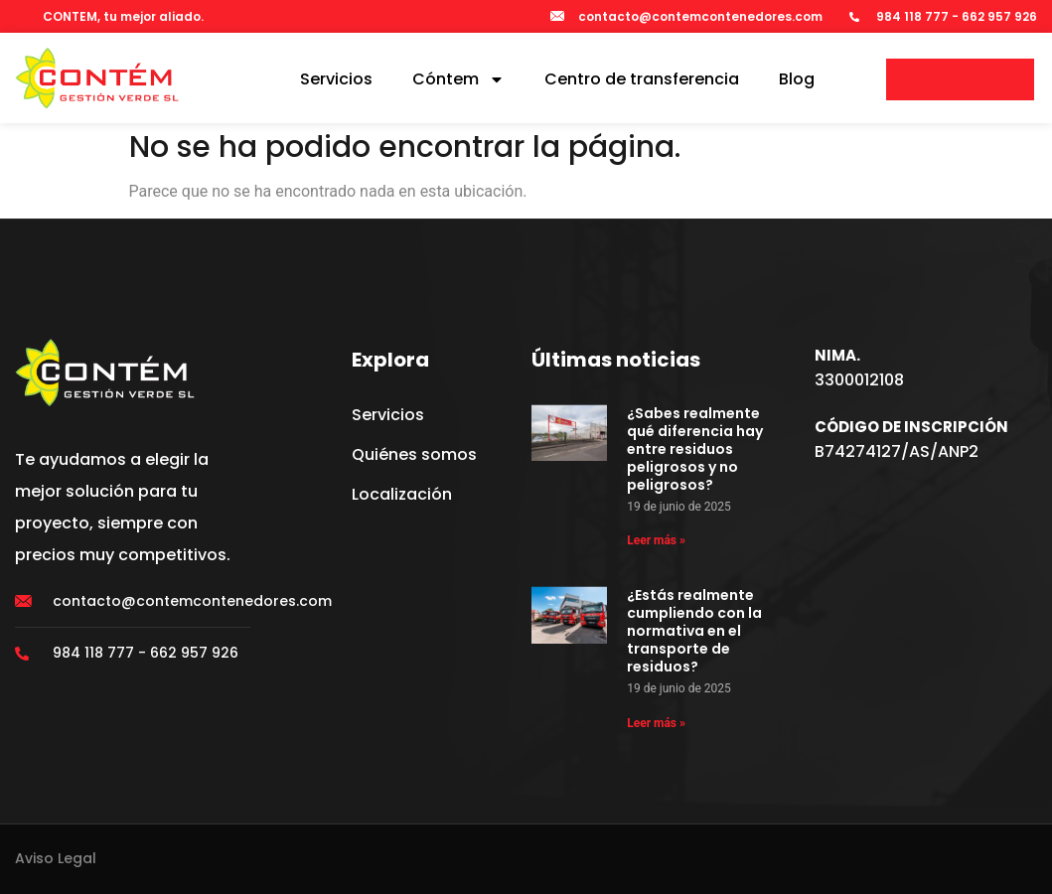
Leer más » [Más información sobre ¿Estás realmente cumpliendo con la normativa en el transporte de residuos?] (656, 723)
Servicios (336, 79)
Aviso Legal (55, 858)
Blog (797, 79)
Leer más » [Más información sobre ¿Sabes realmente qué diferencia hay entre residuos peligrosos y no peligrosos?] (656, 540)
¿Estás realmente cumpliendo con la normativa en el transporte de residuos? (694, 630)
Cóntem (458, 79)
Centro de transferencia (641, 79)
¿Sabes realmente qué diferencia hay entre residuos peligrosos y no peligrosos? (695, 449)
